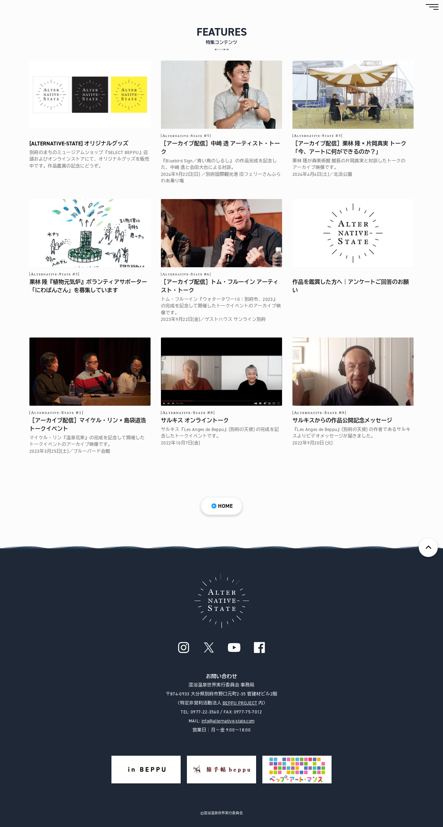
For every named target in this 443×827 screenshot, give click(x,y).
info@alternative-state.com (227, 721)
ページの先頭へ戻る (428, 547)
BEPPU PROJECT (240, 703)
